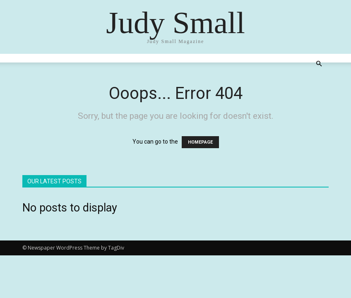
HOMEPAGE (200, 142)
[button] (319, 64)
